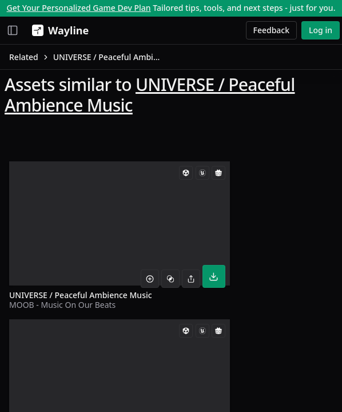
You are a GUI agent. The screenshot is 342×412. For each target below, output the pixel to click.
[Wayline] (58, 30)
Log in (320, 30)
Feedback (271, 30)
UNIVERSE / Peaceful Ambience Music (150, 95)
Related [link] (23, 57)
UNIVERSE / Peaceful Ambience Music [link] (108, 57)
